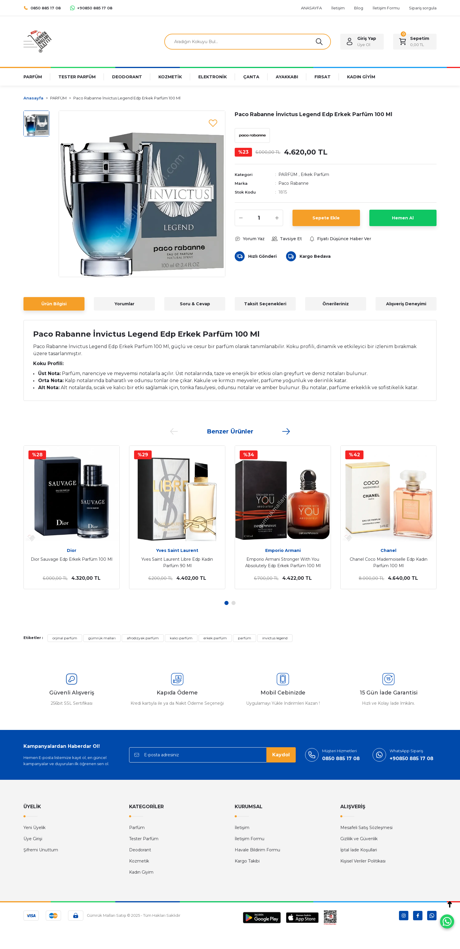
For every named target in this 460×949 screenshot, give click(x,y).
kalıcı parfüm (181, 638)
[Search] (247, 42)
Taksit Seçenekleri (265, 303)
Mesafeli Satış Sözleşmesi (366, 827)
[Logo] (37, 41)
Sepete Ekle (326, 218)
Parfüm (137, 827)
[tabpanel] (71, 517)
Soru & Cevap (195, 303)
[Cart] (415, 42)
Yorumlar (124, 303)
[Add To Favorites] (213, 123)
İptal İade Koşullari (358, 850)
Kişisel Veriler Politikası (362, 861)
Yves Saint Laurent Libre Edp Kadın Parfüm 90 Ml (177, 562)
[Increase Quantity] (277, 218)
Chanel (388, 550)
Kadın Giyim (141, 872)
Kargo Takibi (247, 861)
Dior (71, 550)
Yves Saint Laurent (177, 550)
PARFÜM (287, 174)
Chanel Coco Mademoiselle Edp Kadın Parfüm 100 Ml (388, 562)
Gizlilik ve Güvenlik (359, 838)
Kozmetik (139, 861)
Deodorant (140, 850)
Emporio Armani (283, 550)
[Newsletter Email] (212, 754)
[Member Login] (362, 42)
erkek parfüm (215, 638)
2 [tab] (233, 603)
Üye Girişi (32, 838)
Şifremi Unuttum (40, 850)
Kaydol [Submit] (281, 754)
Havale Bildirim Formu (257, 850)
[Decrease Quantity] (241, 218)
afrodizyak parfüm (143, 638)
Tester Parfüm (143, 838)
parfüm (244, 638)
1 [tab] (226, 603)
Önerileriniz (335, 303)
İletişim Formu (249, 838)
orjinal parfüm (65, 638)
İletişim (242, 827)
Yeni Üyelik (34, 827)
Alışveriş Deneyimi (406, 303)
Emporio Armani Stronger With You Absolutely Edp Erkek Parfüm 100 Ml (283, 562)
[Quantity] (259, 218)
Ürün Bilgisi (54, 303)
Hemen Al (403, 218)
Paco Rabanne (293, 183)
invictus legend (275, 638)
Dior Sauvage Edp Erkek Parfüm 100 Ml (71, 559)
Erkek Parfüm (315, 174)
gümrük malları (102, 638)
